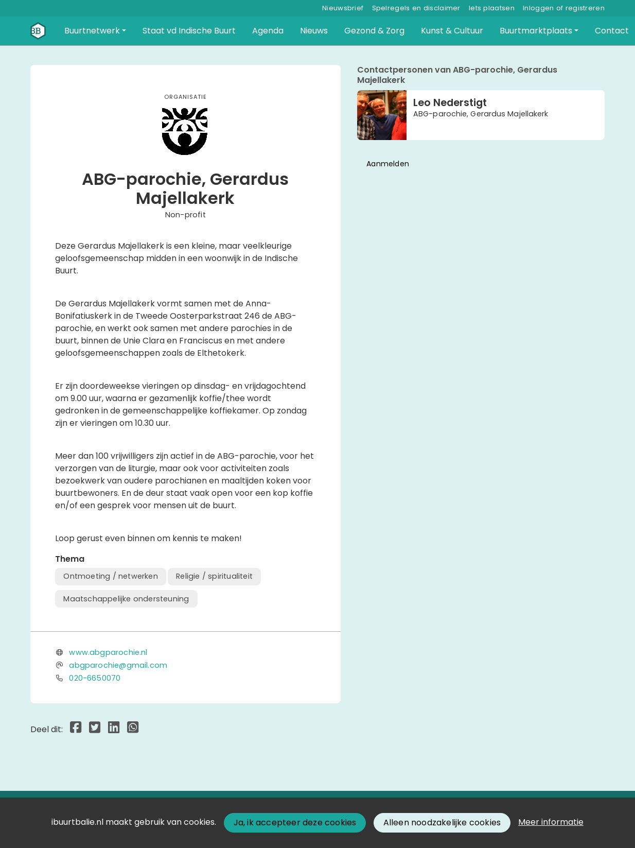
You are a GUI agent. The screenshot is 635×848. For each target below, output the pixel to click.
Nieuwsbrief (342, 8)
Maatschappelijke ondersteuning (126, 599)
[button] (95, 31)
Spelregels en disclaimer (416, 8)
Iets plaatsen (492, 8)
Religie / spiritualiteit (214, 576)
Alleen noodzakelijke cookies (442, 822)
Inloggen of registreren (564, 8)
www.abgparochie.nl (108, 652)
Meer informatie (551, 822)
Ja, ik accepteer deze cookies (295, 822)
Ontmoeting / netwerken (110, 576)
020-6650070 (94, 678)
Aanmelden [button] (387, 164)
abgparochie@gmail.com (118, 665)
